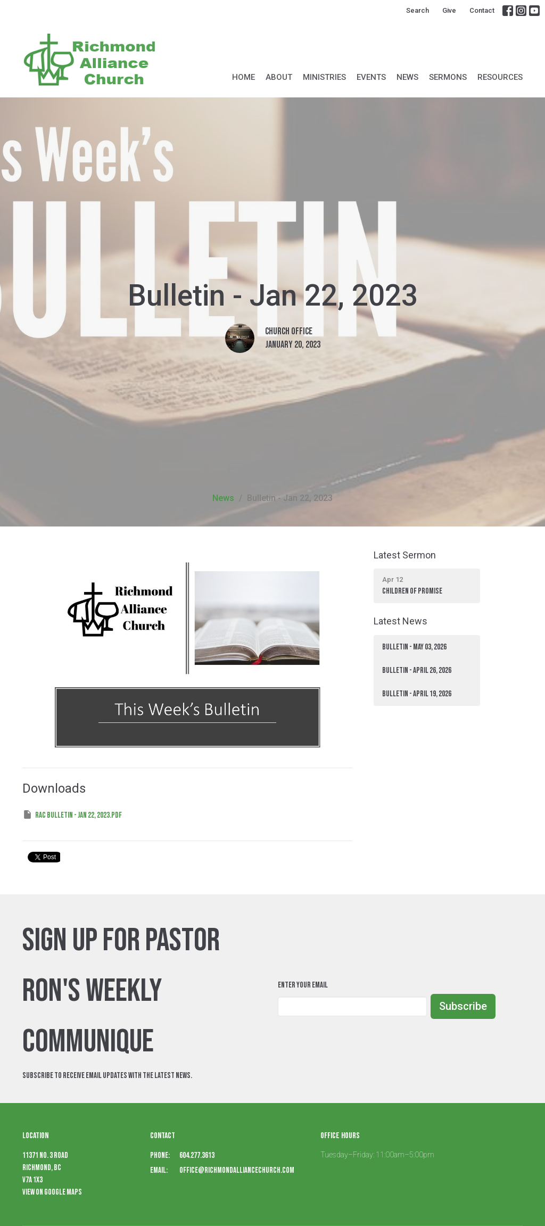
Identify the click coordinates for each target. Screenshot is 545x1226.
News (407, 77)
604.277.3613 (196, 1155)
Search (417, 10)
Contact (481, 10)
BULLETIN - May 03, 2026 (414, 647)
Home (243, 77)
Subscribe (463, 1006)
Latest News (400, 621)
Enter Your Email (303, 985)
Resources (500, 77)
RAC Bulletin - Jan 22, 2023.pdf (72, 814)
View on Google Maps (52, 1192)
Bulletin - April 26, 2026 (416, 670)
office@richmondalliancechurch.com (236, 1170)
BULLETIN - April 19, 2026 (416, 694)
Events (371, 77)
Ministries (324, 77)
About (279, 77)
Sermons (448, 77)
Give (449, 10)
